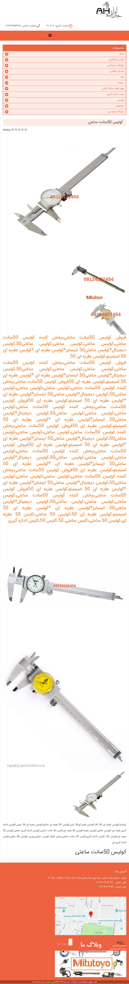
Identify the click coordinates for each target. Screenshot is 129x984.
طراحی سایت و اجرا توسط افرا (44, 982)
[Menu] (50, 36)
